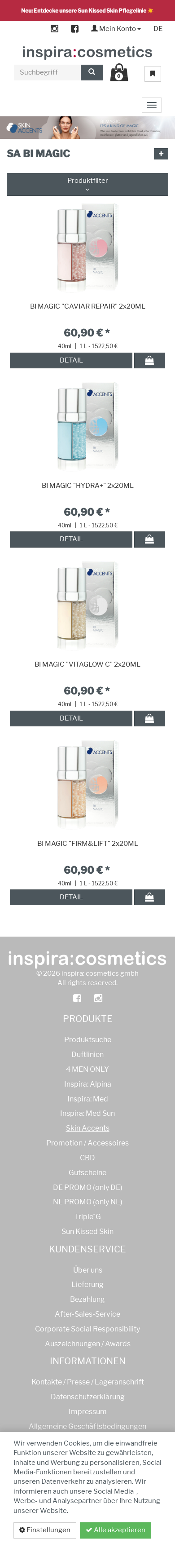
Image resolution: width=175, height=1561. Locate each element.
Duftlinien (87, 1054)
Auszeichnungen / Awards (88, 1344)
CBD (87, 1158)
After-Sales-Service (87, 1314)
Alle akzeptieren (115, 1530)
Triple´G (87, 1216)
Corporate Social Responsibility (87, 1329)
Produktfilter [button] (87, 184)
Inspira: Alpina (87, 1084)
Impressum (88, 1411)
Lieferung (87, 1284)
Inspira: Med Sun (87, 1113)
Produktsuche (87, 1039)
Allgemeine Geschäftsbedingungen (87, 1426)
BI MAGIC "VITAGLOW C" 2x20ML (87, 664)
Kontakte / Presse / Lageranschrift (87, 1382)
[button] (161, 153)
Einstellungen (44, 1530)
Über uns (87, 1270)
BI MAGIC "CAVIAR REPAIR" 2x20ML (87, 306)
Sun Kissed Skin (87, 1231)
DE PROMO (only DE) (87, 1187)
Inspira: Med (87, 1099)
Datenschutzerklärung (113, 1546)
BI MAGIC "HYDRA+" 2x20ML (88, 486)
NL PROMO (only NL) (87, 1202)
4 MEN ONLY (87, 1069)
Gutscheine (87, 1172)
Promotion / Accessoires (87, 1143)
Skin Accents (87, 1128)
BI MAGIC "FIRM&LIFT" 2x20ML (87, 844)
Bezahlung (87, 1299)
